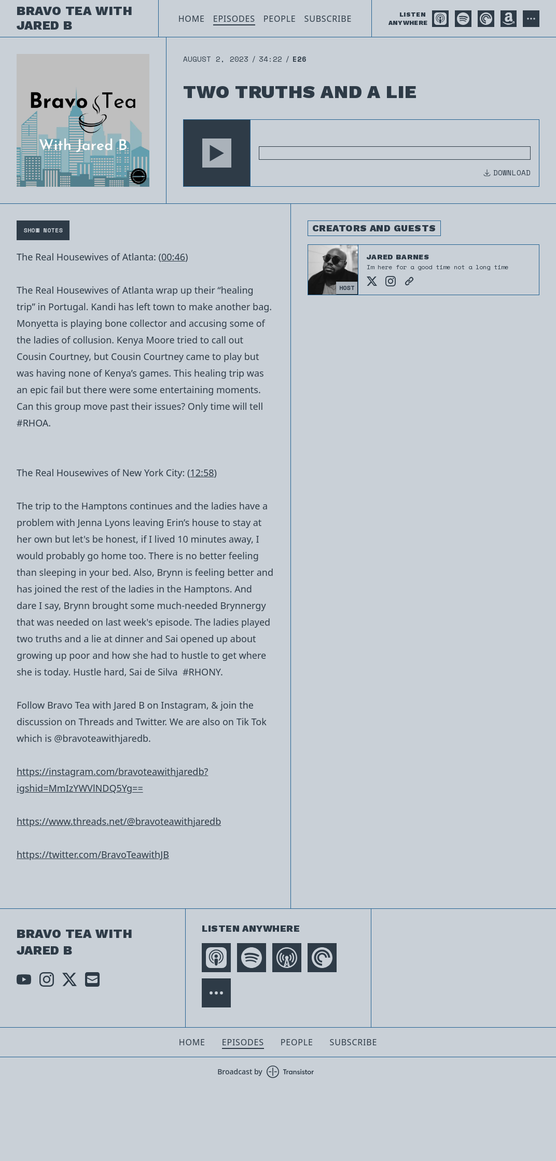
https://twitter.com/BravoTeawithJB (93, 854)
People (279, 18)
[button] (216, 153)
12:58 (202, 472)
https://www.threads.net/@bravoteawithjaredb (119, 821)
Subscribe (328, 18)
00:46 (173, 257)
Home (191, 18)
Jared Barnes (398, 256)
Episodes (234, 18)
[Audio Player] (361, 153)
